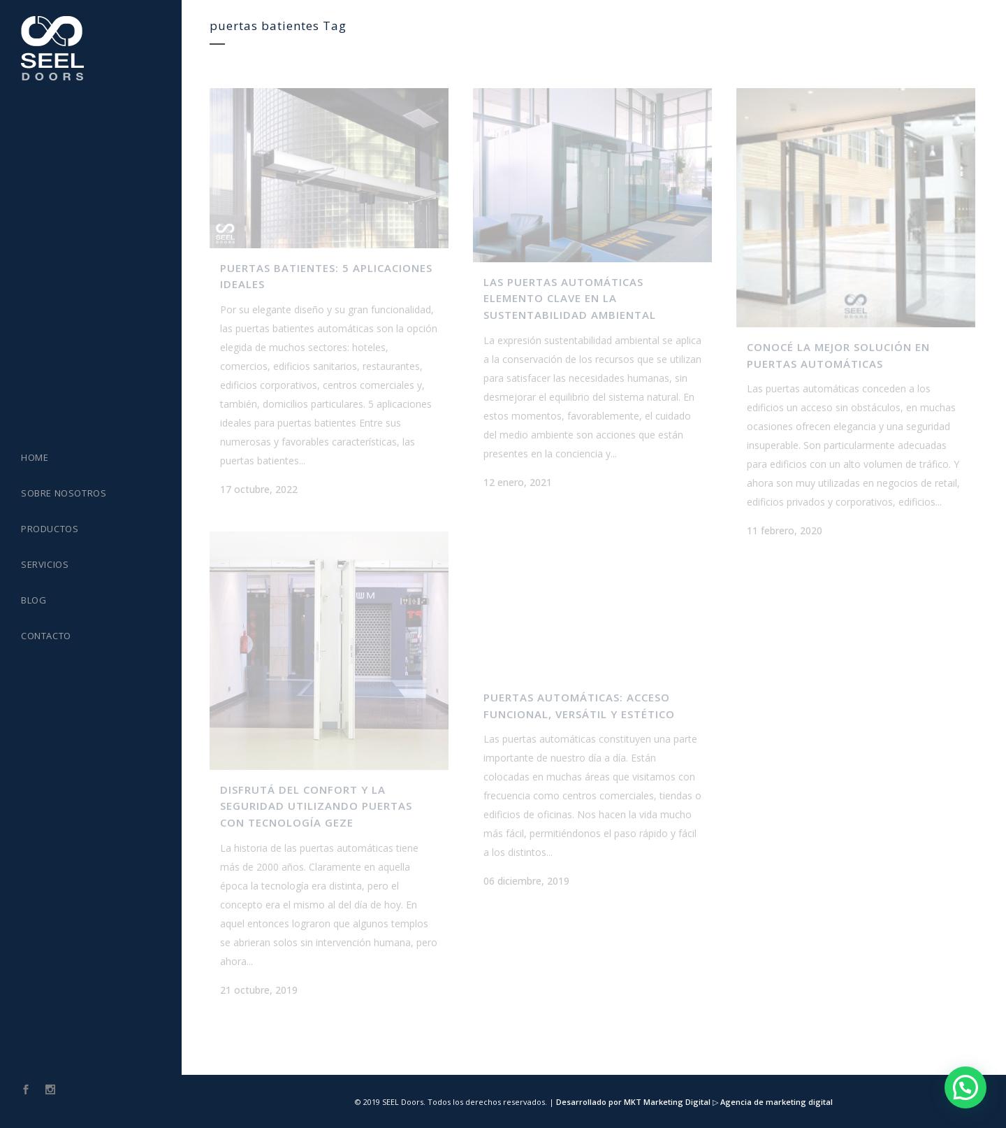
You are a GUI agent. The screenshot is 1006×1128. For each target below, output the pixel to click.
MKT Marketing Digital (667, 1102)
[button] (965, 1087)
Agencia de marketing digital (775, 1102)
